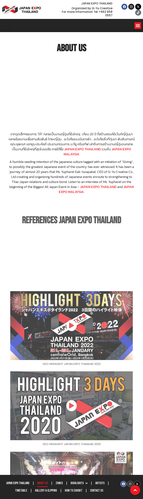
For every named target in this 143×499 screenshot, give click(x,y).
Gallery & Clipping (46, 491)
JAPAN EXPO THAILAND (17, 483)
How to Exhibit (73, 491)
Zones (59, 483)
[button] (137, 25)
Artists (99, 483)
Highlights (79, 483)
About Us (42, 483)
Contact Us (96, 491)
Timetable (21, 491)
